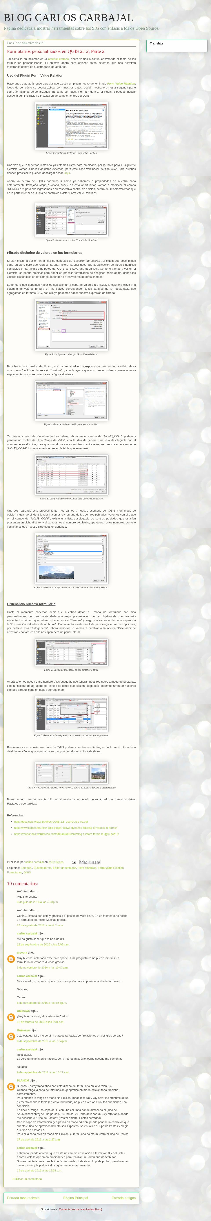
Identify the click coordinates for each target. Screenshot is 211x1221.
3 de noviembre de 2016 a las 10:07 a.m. (43, 967)
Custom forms (42, 867)
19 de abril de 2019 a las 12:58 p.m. (39, 1170)
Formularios (14, 872)
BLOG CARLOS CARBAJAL (69, 17)
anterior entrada (58, 59)
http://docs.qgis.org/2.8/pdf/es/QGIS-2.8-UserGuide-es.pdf (51, 821)
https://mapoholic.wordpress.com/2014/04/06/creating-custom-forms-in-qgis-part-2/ (66, 834)
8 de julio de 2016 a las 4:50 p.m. (38, 902)
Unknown (23, 1011)
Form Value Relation (121, 83)
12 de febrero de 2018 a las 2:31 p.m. (40, 1022)
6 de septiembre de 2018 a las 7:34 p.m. (42, 1041)
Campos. (26, 867)
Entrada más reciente (23, 1198)
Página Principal (75, 1198)
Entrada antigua (124, 1198)
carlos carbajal (27, 933)
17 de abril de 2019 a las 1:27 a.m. (38, 1139)
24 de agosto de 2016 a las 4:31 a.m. (40, 925)
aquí (67, 173)
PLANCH (23, 1080)
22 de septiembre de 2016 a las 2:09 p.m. (43, 944)
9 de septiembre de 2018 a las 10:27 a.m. (43, 1072)
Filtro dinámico (87, 867)
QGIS (27, 872)
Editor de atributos (64, 867)
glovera (22, 952)
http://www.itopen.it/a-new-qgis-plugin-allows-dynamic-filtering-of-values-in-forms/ (65, 827)
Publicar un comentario (27, 1178)
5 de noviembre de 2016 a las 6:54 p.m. (42, 1002)
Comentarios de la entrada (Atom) (80, 1209)
